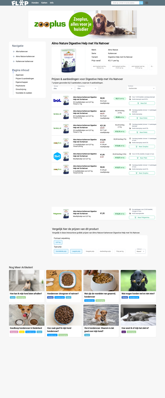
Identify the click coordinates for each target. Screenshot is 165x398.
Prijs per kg (119, 251)
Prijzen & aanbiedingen (25, 78)
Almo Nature (113, 50)
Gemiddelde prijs (61, 251)
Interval (139, 249)
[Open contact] (146, 2)
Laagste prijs (76, 251)
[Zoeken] (141, 2)
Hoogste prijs (90, 251)
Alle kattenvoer (20, 51)
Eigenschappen (22, 82)
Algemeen (20, 75)
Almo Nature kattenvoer (24, 56)
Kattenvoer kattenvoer (23, 61)
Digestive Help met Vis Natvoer (120, 57)
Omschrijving (21, 89)
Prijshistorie (20, 86)
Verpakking (81, 86)
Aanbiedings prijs (105, 251)
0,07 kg (58, 242)
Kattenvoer (112, 53)
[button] (149, 2)
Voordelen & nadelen (24, 93)
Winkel (56, 86)
